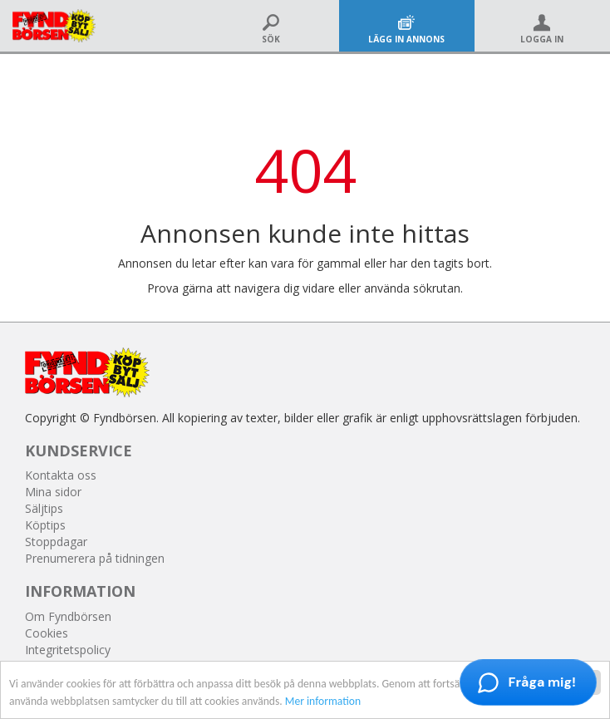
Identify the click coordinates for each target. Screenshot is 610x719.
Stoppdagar (56, 541)
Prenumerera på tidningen (95, 558)
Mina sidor (53, 492)
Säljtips (44, 508)
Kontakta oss (60, 475)
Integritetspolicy (68, 649)
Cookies (46, 633)
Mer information (323, 702)
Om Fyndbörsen (68, 616)
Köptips (45, 525)
